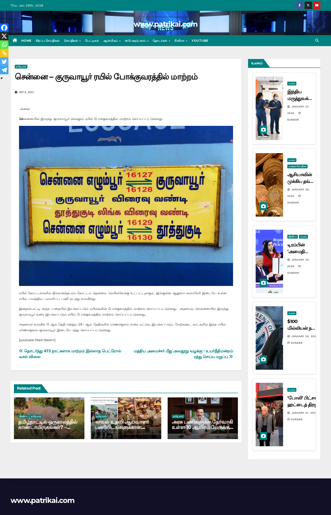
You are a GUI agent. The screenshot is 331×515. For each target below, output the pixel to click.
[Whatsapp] (4, 44)
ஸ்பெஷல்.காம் (136, 41)
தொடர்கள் (160, 41)
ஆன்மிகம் (111, 41)
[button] (317, 40)
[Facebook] (4, 27)
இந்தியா (23, 416)
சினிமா (179, 41)
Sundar (295, 342)
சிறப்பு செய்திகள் (48, 41)
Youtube (199, 41)
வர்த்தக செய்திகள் (297, 166)
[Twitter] (4, 61)
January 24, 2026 (305, 336)
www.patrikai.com (165, 24)
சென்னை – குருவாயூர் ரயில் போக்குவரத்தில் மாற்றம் (106, 77)
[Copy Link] (4, 53)
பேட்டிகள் (92, 41)
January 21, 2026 (304, 412)
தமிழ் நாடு (21, 66)
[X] (4, 36)
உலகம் (292, 83)
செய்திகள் (71, 41)
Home (26, 41)
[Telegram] (4, 70)
